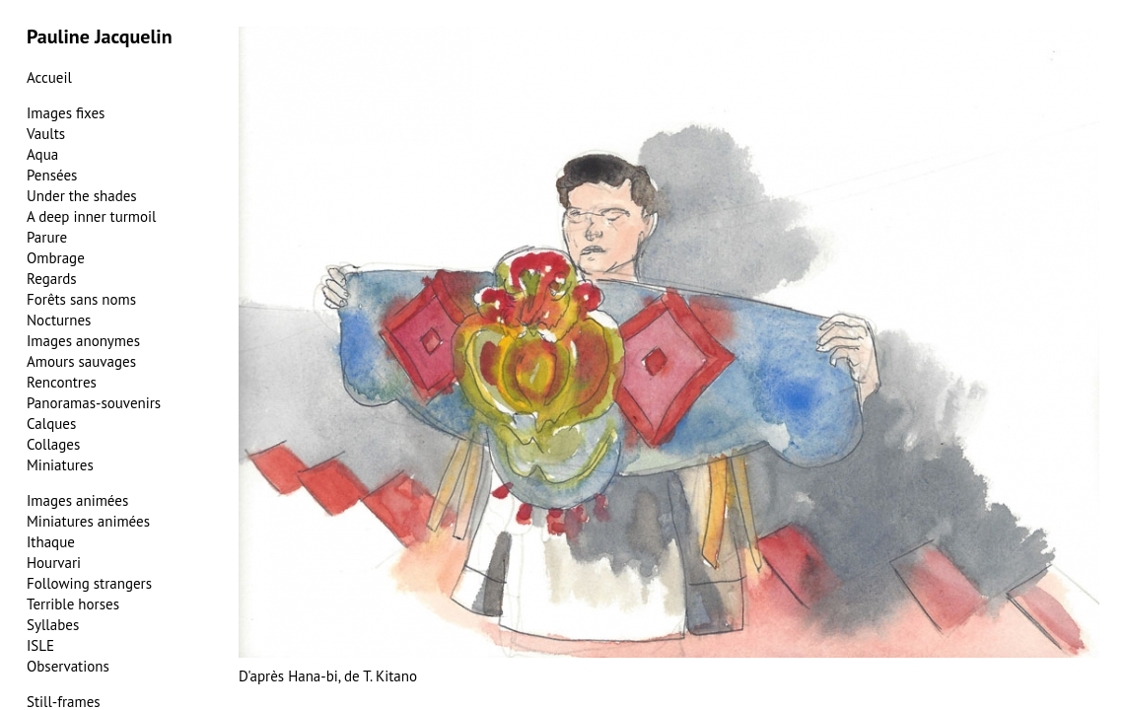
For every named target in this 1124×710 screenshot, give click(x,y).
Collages (53, 444)
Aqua (42, 154)
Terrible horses (73, 604)
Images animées (77, 500)
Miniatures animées (88, 521)
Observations (68, 666)
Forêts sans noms (81, 299)
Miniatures (60, 465)
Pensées (52, 175)
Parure (47, 237)
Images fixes (66, 113)
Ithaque (51, 541)
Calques (51, 423)
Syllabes (53, 624)
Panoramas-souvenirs (94, 402)
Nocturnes (59, 320)
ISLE (40, 645)
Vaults (46, 133)
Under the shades (82, 195)
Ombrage (56, 257)
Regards (52, 278)
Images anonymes (83, 340)
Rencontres (62, 382)
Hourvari (54, 562)
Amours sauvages (81, 361)
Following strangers (89, 583)
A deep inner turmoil (91, 216)
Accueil (49, 77)
